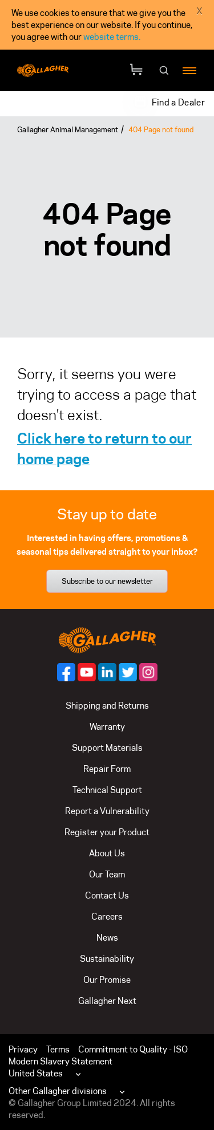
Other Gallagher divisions (58, 1091)
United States (36, 1073)
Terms (58, 1049)
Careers (107, 916)
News (107, 938)
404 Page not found (160, 129)
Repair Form (107, 769)
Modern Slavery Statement (60, 1061)
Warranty (107, 727)
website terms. (111, 37)
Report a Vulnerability (107, 811)
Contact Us (107, 895)
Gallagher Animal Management (67, 129)
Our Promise (107, 980)
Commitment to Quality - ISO (133, 1049)
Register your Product (107, 832)
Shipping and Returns (107, 706)
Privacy (23, 1049)
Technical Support (107, 790)
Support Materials (107, 748)
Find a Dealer (178, 102)
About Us (107, 853)
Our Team (107, 874)
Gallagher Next (107, 1001)
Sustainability (107, 959)
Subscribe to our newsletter (107, 581)
